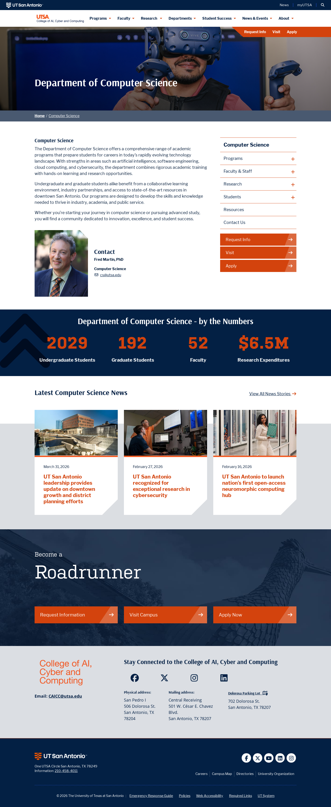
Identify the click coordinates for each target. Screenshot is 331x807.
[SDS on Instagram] (195, 679)
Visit (276, 32)
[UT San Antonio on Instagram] (291, 758)
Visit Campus (166, 615)
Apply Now (256, 615)
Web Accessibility (209, 796)
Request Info (255, 32)
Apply (292, 32)
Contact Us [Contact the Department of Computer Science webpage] (234, 222)
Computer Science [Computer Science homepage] (246, 145)
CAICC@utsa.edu (65, 696)
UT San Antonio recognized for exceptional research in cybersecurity (161, 485)
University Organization (276, 774)
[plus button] (258, 158)
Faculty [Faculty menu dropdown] (124, 18)
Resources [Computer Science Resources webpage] (234, 209)
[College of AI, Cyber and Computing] (60, 18)
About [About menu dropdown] (284, 18)
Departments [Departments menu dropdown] (180, 18)
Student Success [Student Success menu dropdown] (217, 18)
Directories (245, 774)
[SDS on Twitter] (165, 679)
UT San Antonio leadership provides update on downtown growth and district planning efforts (69, 488)
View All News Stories (273, 393)
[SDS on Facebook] (136, 679)
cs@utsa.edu (110, 275)
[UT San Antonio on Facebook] (246, 758)
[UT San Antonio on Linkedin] (280, 758)
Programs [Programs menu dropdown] (98, 18)
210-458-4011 (66, 771)
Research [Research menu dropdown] (149, 18)
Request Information (77, 615)
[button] (322, 5)
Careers (201, 774)
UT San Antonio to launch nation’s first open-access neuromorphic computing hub (254, 485)
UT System (266, 796)
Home (40, 116)
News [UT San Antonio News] (284, 5)
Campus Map (222, 774)
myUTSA (304, 5)
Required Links (240, 796)
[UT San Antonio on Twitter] (257, 758)
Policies (184, 796)
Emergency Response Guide (151, 796)
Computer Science (64, 116)
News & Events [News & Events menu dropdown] (255, 18)
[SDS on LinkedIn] (225, 679)
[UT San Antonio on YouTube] (269, 758)
